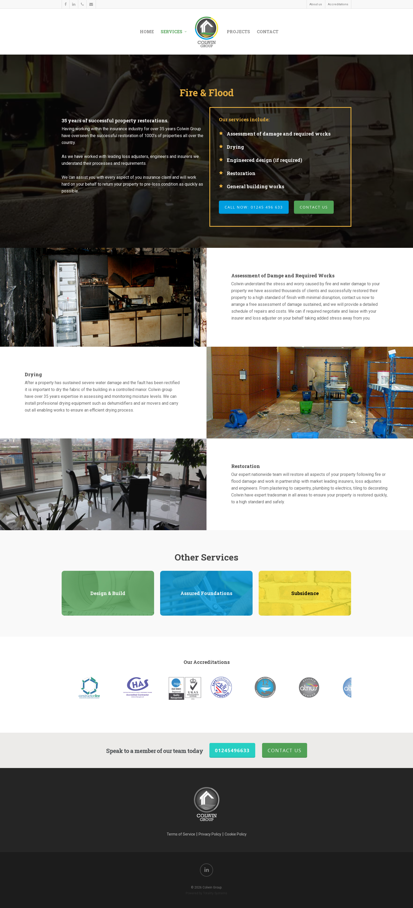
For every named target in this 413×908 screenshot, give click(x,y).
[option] (229, 687)
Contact (267, 31)
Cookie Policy (236, 834)
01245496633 (232, 750)
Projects (238, 31)
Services (174, 32)
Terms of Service (181, 834)
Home (147, 31)
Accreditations (338, 4)
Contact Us (285, 750)
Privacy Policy (210, 834)
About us (315, 4)
